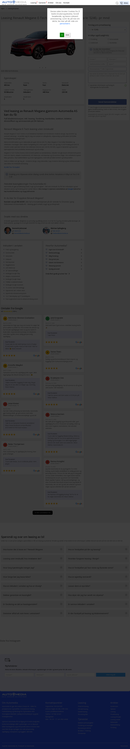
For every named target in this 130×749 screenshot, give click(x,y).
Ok (62, 35)
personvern (65, 23)
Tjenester (42, 3)
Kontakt (66, 3)
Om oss (58, 3)
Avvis (67, 35)
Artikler (51, 3)
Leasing (33, 3)
